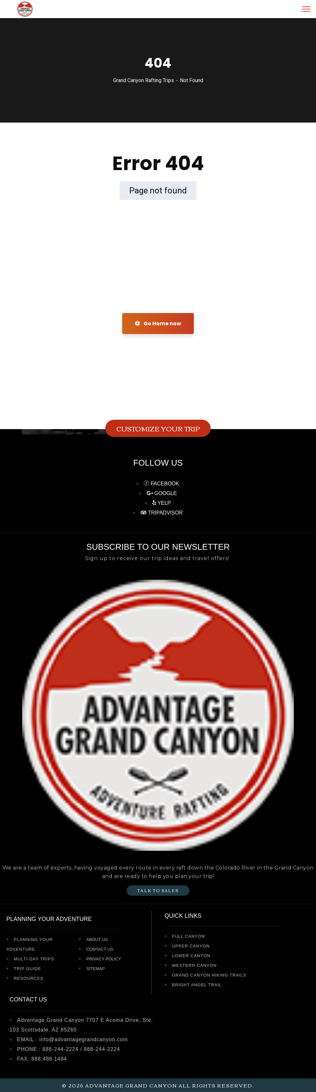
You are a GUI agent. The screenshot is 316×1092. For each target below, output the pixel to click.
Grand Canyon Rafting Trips (143, 80)
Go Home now (158, 323)
